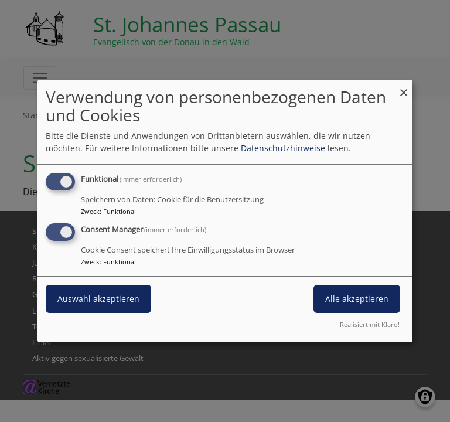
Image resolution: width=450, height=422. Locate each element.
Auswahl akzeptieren (98, 298)
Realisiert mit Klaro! (370, 324)
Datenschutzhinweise (283, 148)
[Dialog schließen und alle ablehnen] (403, 87)
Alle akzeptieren (356, 298)
